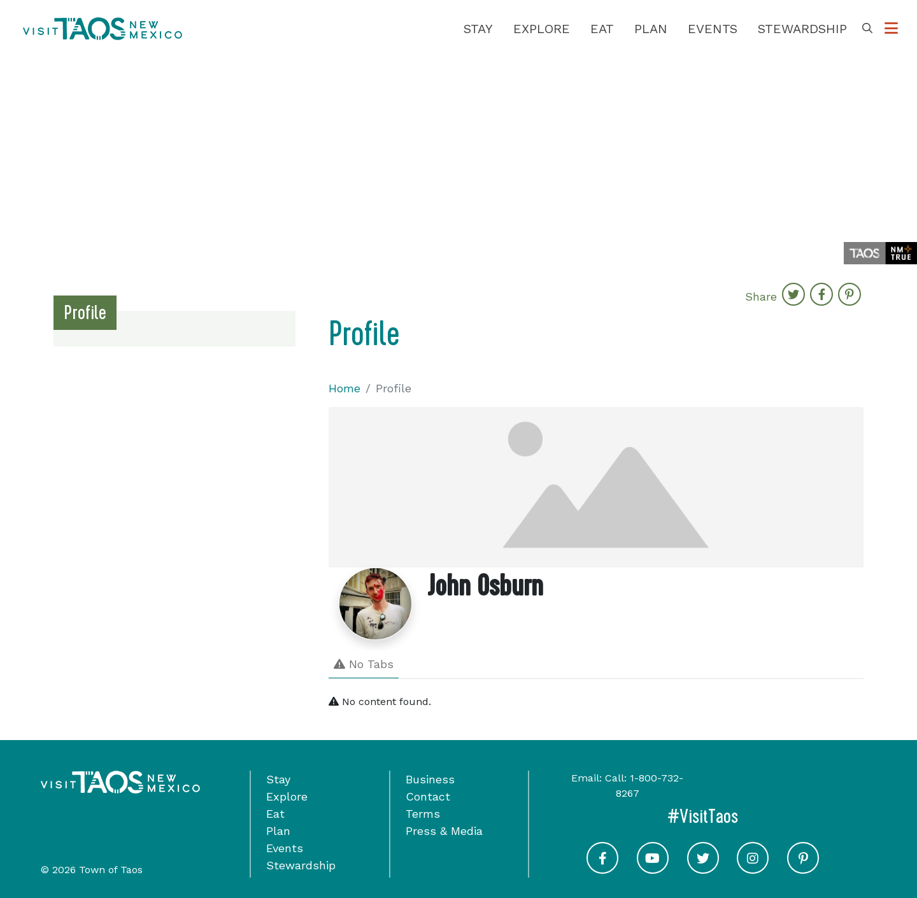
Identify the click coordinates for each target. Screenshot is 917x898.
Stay (478, 28)
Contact (428, 796)
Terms (423, 813)
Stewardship (802, 28)
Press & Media (444, 830)
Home (344, 388)
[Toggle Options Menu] (891, 29)
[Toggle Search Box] (867, 28)
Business (430, 779)
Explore (541, 28)
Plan (650, 28)
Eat (602, 28)
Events (712, 28)
